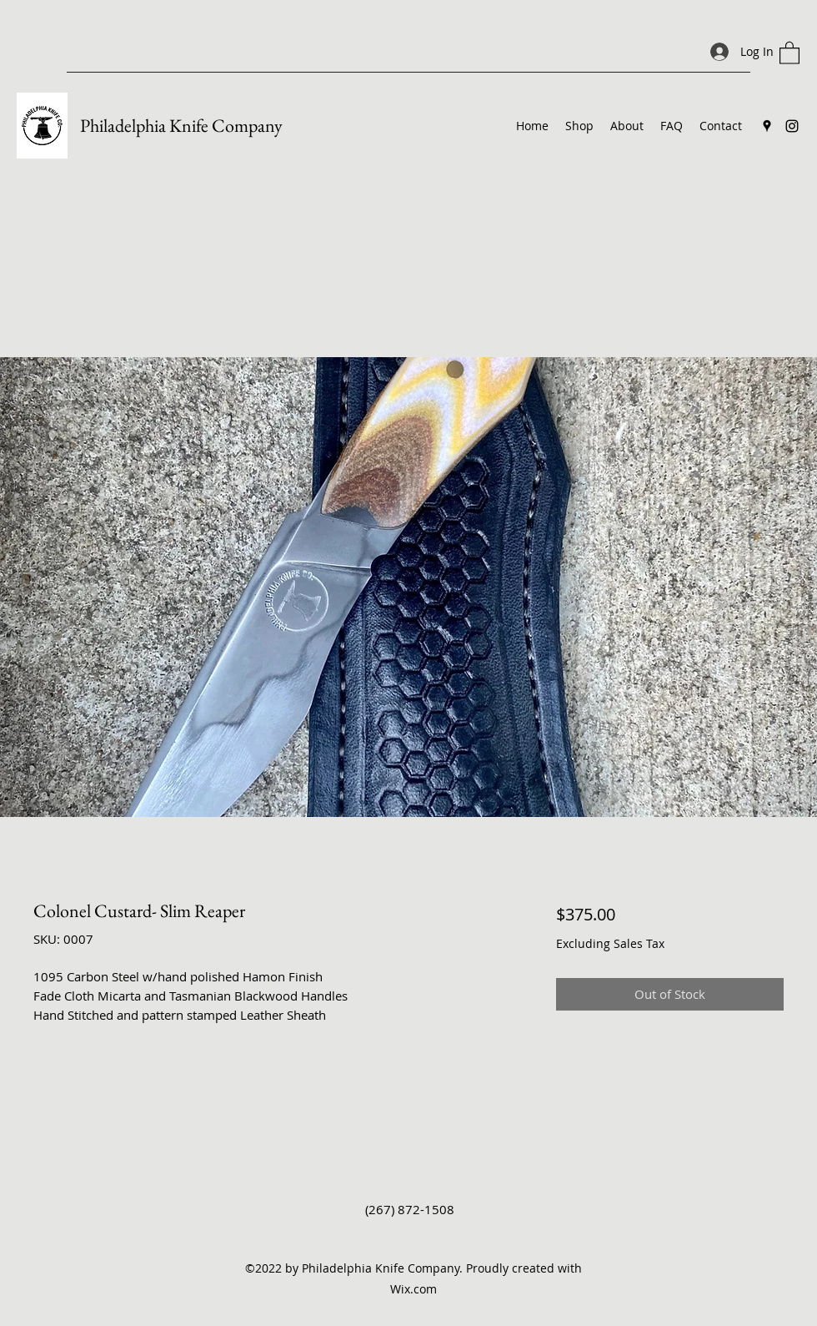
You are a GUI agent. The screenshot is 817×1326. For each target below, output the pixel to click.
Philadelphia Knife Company (181, 125)
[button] (789, 52)
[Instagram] (792, 126)
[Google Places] (767, 126)
